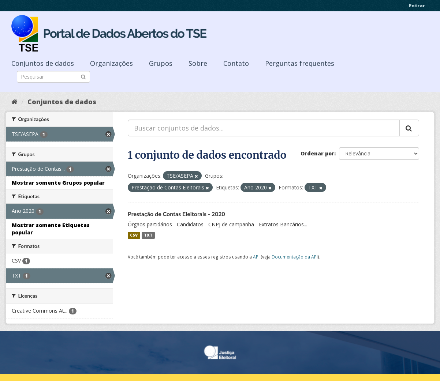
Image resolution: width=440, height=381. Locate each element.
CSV (134, 235)
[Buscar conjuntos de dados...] (264, 128)
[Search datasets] (53, 77)
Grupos (160, 63)
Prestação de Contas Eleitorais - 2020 (176, 213)
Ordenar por (317, 153)
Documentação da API (295, 257)
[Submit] (83, 76)
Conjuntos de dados (42, 63)
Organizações (111, 63)
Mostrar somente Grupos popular (58, 182)
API (256, 257)
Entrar (417, 5)
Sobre (198, 63)
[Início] (14, 101)
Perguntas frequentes (299, 63)
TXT (148, 235)
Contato (236, 63)
